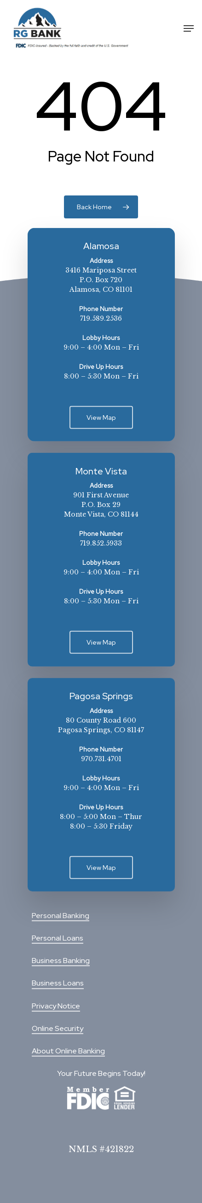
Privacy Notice (56, 1005)
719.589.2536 (101, 318)
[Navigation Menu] (189, 28)
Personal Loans (57, 938)
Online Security (57, 1028)
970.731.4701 (101, 758)
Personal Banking (60, 915)
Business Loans (58, 983)
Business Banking (61, 960)
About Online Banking (68, 1051)
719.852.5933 (101, 543)
